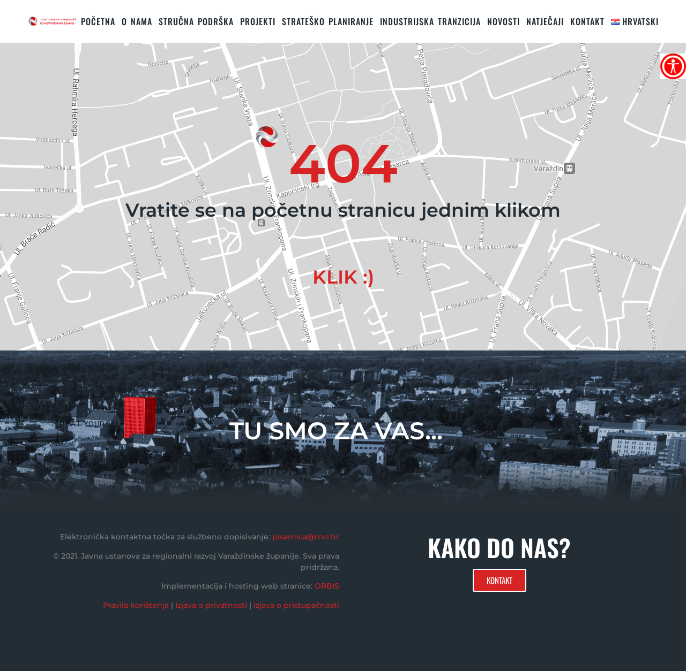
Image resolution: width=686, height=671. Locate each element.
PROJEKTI (257, 21)
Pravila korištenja (136, 605)
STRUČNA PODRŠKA (196, 21)
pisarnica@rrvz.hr (305, 537)
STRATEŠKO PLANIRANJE (328, 21)
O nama (137, 21)
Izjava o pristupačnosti (296, 605)
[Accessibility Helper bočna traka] (673, 66)
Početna (98, 21)
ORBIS (327, 586)
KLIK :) (343, 276)
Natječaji (545, 21)
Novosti (503, 21)
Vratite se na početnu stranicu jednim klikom (343, 210)
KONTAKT (587, 21)
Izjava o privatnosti (211, 605)
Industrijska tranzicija (430, 21)
